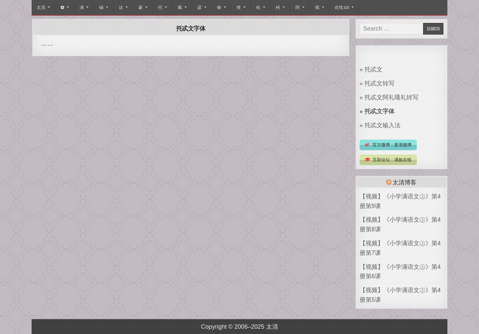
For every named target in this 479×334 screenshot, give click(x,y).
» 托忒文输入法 (380, 125)
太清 (41, 7)
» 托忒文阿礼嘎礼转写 (389, 97)
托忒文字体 (191, 28)
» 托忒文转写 (377, 83)
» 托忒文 (371, 69)
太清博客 (404, 181)
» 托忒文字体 (377, 111)
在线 (342, 7)
